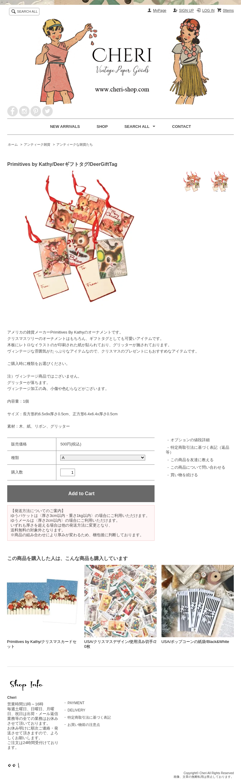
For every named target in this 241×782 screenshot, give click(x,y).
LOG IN (208, 10)
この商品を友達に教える (192, 459)
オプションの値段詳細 (190, 440)
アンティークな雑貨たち (74, 144)
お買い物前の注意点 (83, 725)
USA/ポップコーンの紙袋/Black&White (195, 641)
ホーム (13, 144)
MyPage (159, 10)
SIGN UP (186, 10)
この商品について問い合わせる (198, 467)
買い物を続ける (184, 475)
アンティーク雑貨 (37, 144)
